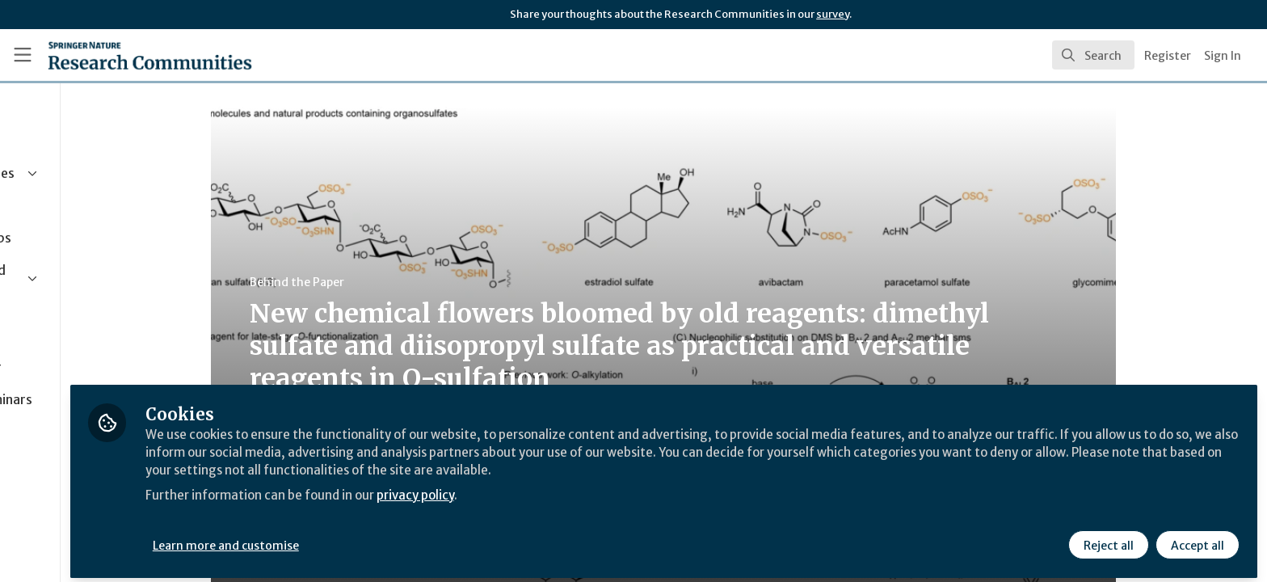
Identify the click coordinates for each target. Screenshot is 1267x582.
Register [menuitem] (1167, 55)
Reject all (1107, 539)
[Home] (130, 55)
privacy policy (575, 488)
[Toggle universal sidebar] (22, 55)
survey (832, 14)
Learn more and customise (373, 539)
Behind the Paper (370, 282)
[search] (1093, 55)
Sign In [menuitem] (1222, 55)
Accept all (1196, 539)
